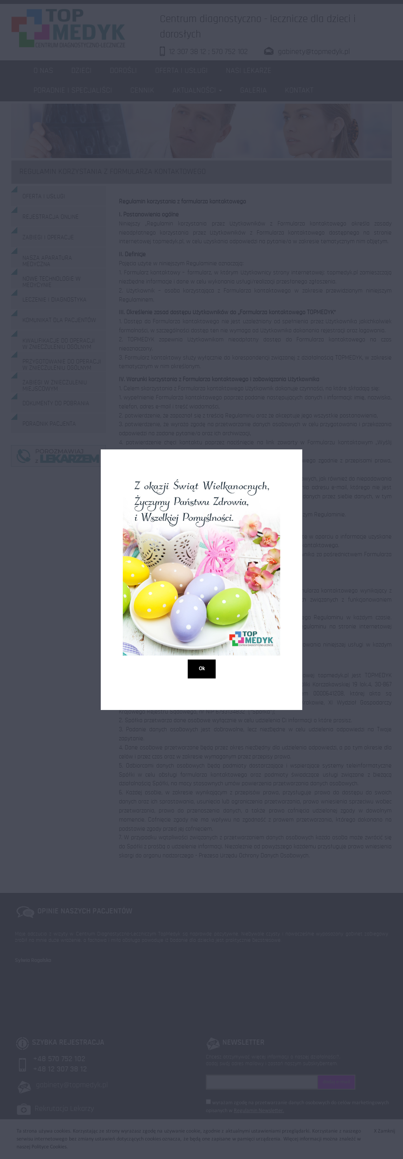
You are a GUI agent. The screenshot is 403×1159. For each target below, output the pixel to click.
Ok (202, 668)
